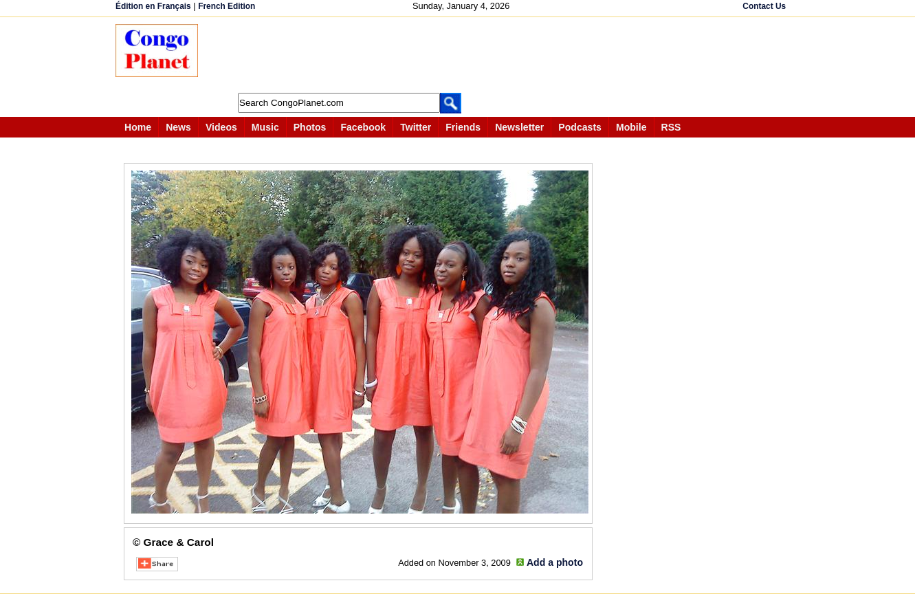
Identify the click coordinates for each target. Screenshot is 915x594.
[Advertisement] (462, 55)
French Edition (226, 6)
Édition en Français (153, 6)
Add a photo (555, 562)
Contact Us (764, 6)
